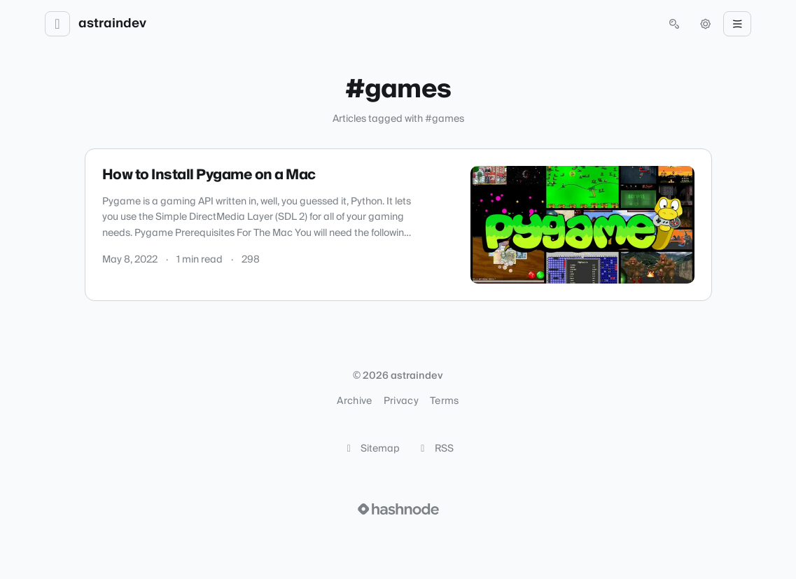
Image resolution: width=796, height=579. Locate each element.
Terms (444, 401)
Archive (354, 401)
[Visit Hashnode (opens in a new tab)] (398, 509)
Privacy (401, 401)
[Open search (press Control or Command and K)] (674, 23)
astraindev (112, 24)
